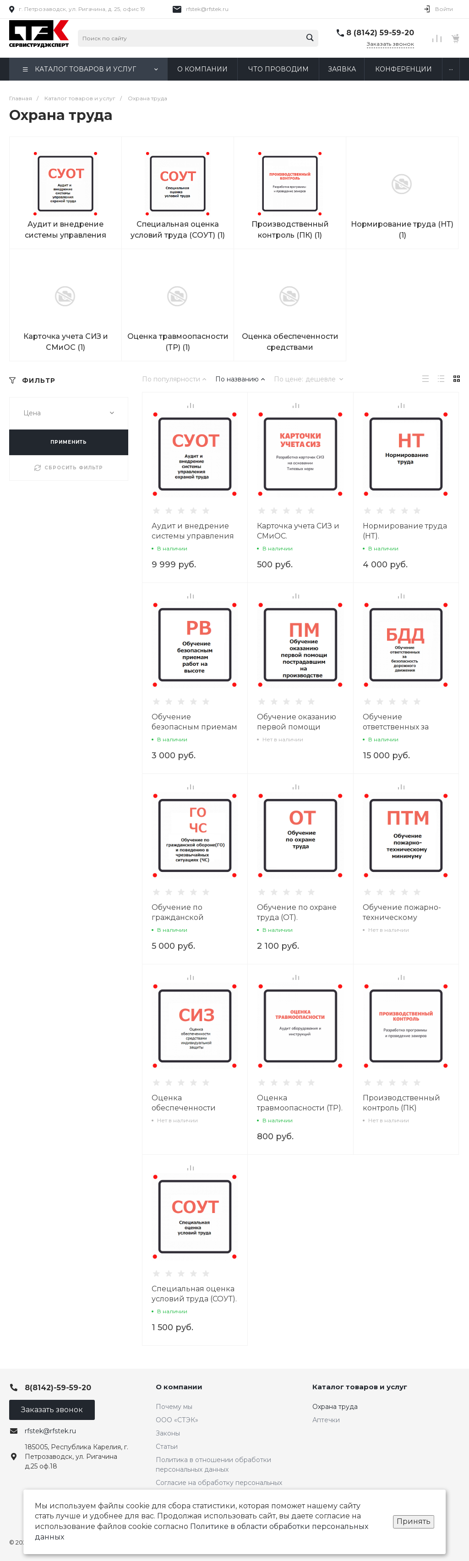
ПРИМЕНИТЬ (68, 442)
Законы (168, 1433)
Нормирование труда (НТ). (405, 531)
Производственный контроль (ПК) (401, 1102)
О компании (179, 1386)
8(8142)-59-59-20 (58, 1387)
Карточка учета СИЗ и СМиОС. (298, 531)
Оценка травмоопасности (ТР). (300, 1102)
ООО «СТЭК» (177, 1420)
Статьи (167, 1446)
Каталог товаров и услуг (359, 1386)
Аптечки (326, 1420)
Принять (414, 1521)
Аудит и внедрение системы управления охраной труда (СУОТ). (194, 536)
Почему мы (174, 1407)
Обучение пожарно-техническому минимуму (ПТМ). (402, 917)
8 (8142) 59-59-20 (380, 32)
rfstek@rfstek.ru (207, 8)
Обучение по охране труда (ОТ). (297, 912)
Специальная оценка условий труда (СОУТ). (194, 1293)
